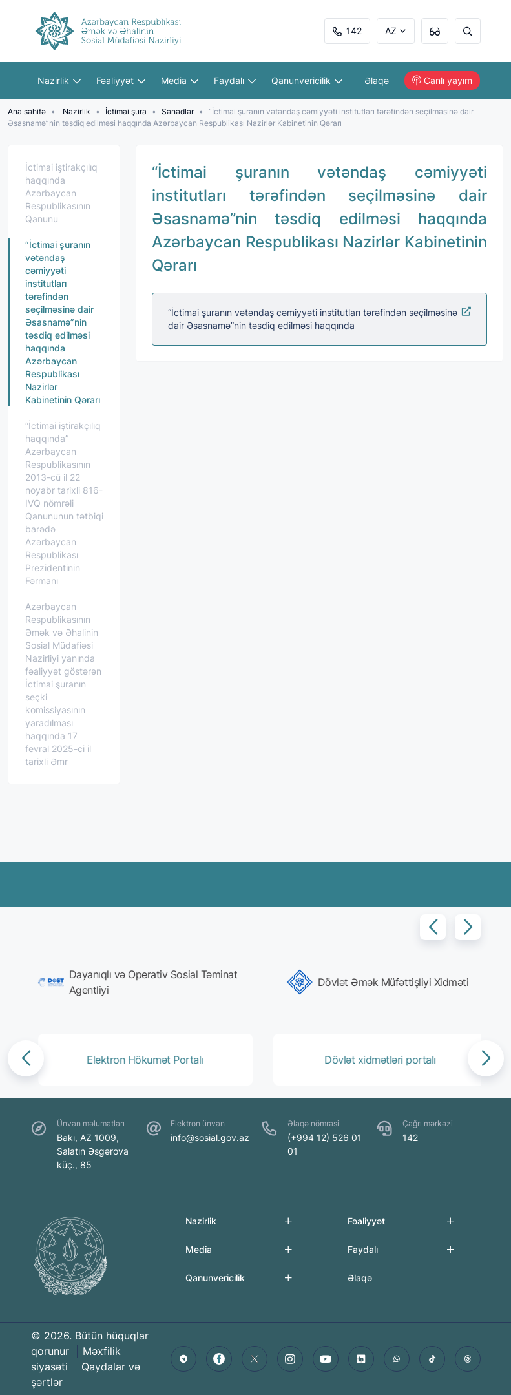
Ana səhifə (27, 111)
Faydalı (235, 80)
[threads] (468, 1359)
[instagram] (290, 1359)
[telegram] (183, 1359)
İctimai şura (126, 111)
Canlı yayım (442, 80)
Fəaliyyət (120, 80)
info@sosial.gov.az (210, 1137)
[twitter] (254, 1359)
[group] (141, 982)
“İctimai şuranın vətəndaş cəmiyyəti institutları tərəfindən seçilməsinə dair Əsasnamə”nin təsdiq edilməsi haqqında (319, 318)
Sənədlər (178, 111)
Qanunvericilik (306, 80)
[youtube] (326, 1359)
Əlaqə (376, 80)
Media (179, 80)
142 (347, 30)
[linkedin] (361, 1359)
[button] (433, 927)
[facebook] (219, 1359)
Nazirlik (59, 80)
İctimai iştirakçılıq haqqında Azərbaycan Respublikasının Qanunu (61, 193)
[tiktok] (432, 1359)
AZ (391, 30)
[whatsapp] (397, 1359)
